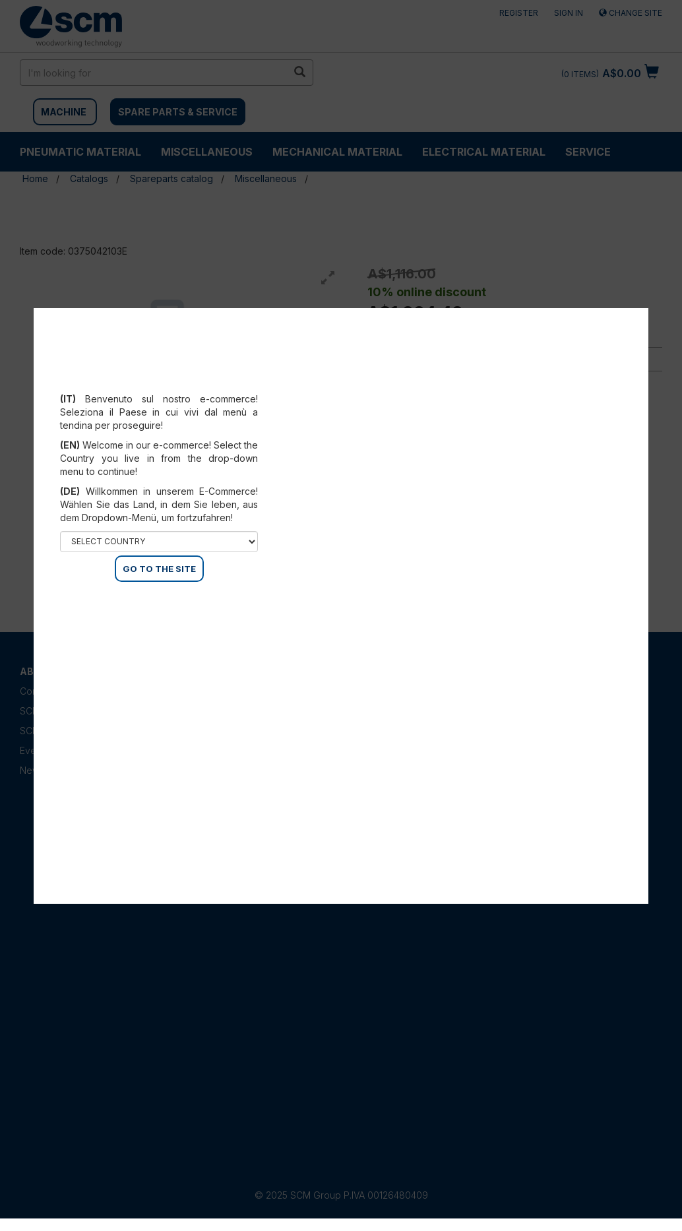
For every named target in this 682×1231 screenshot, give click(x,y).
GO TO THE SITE (159, 568)
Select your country (159, 382)
